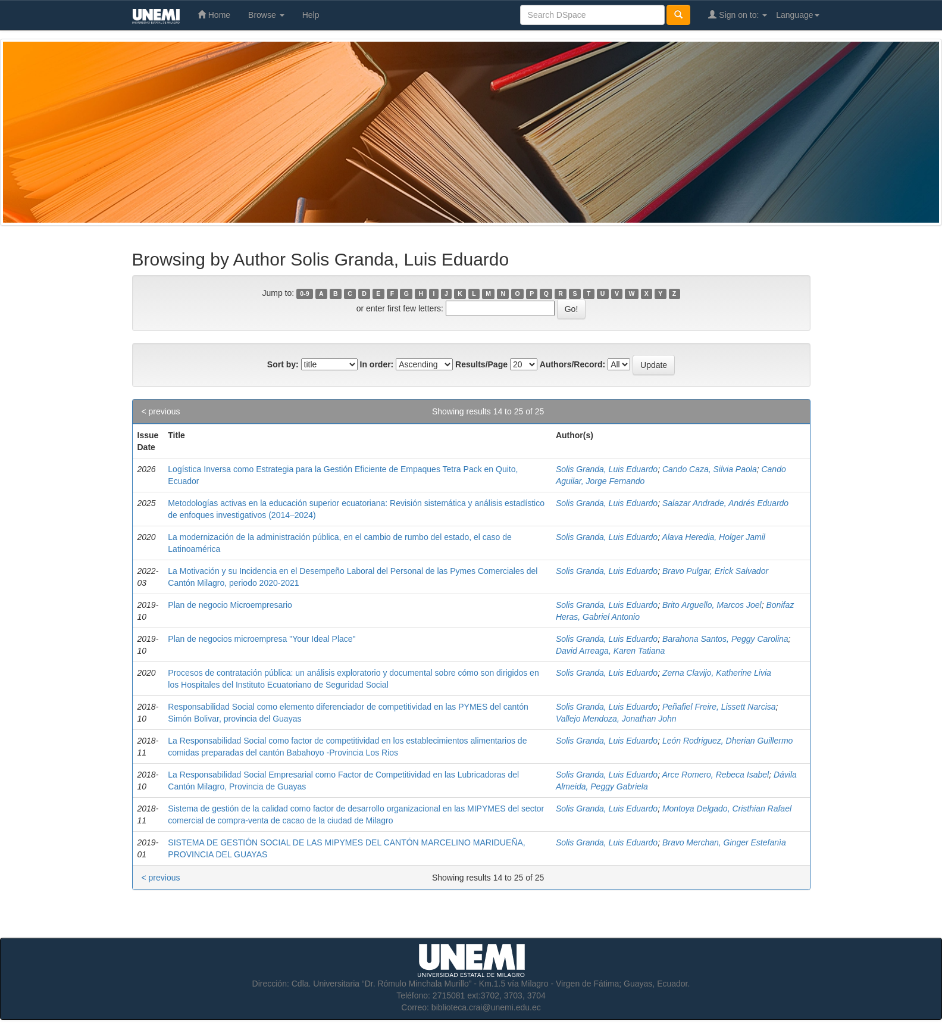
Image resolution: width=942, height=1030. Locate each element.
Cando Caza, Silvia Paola (709, 469)
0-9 (304, 293)
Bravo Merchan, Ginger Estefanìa (724, 842)
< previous (161, 411)
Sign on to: (737, 15)
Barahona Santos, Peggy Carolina (725, 639)
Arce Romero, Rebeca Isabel (715, 774)
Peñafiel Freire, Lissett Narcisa (719, 706)
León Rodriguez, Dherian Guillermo (727, 740)
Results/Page (481, 364)
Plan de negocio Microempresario (230, 605)
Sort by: (283, 364)
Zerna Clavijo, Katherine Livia (716, 673)
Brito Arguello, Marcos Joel (712, 605)
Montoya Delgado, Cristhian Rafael (726, 808)
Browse (266, 15)
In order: (377, 364)
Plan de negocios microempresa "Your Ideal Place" (261, 639)
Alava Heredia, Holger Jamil (713, 537)
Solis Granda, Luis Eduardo (607, 469)
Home (214, 15)
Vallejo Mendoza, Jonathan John (616, 718)
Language (797, 15)
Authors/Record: (572, 364)
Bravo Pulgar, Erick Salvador (715, 571)
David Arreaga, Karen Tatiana (610, 651)
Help (311, 15)
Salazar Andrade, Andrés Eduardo (725, 503)
